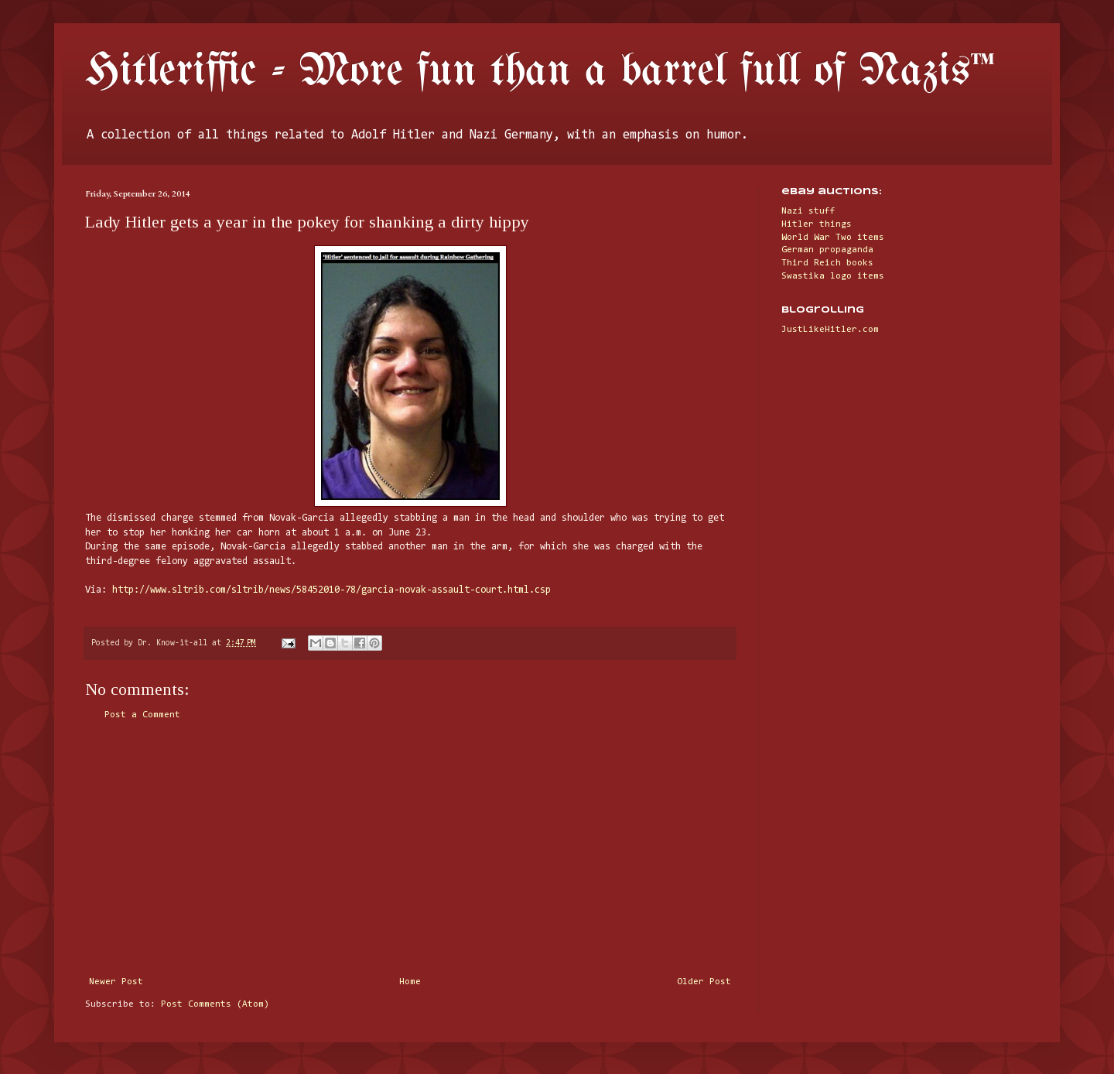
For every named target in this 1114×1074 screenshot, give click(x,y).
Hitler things (816, 224)
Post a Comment (142, 715)
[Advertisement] (410, 849)
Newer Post (116, 982)
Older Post (704, 982)
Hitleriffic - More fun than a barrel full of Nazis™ (540, 72)
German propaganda (827, 250)
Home (410, 982)
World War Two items (832, 237)
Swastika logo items (832, 276)
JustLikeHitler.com (830, 329)
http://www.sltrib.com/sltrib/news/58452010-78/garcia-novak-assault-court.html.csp (331, 590)
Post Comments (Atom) (215, 1004)
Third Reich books (827, 263)
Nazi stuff (808, 211)
